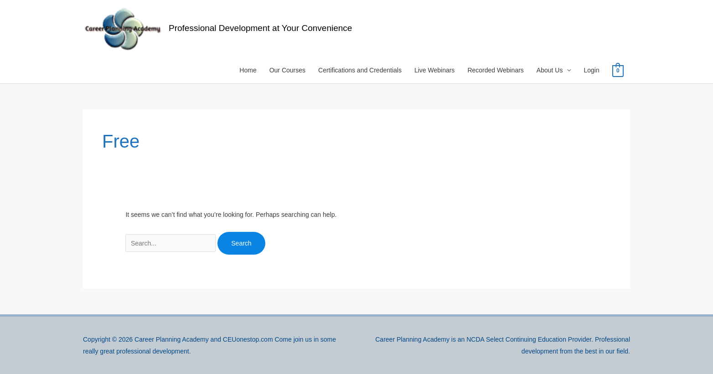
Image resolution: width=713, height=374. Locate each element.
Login (591, 70)
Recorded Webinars (495, 70)
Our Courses (287, 70)
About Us (550, 70)
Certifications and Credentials (360, 70)
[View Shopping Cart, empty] (618, 70)
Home (247, 70)
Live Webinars (434, 70)
